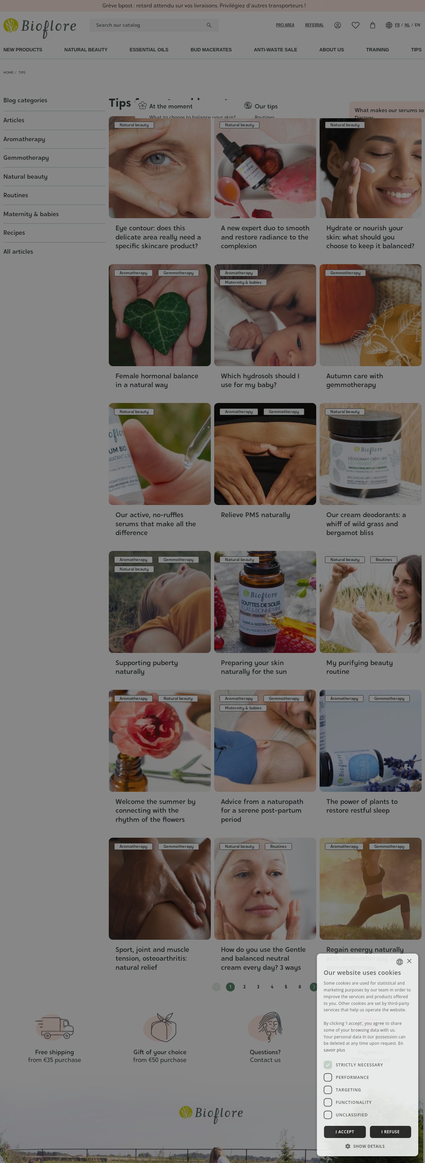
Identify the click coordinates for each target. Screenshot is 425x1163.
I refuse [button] (390, 1132)
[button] (367, 1146)
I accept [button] (344, 1132)
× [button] (408, 961)
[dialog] (212, 581)
